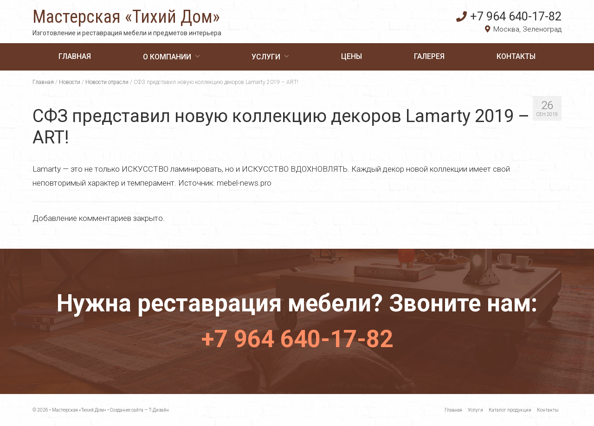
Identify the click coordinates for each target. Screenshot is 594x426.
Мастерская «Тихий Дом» (126, 16)
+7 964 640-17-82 (509, 16)
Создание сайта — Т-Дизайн (139, 410)
